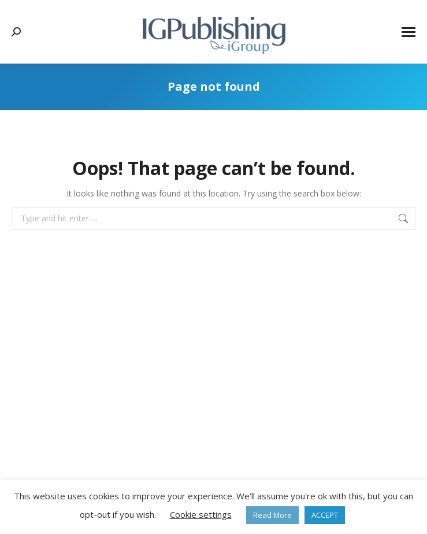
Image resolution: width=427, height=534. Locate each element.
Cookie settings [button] (201, 514)
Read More (272, 515)
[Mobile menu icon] (408, 32)
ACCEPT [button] (324, 515)
